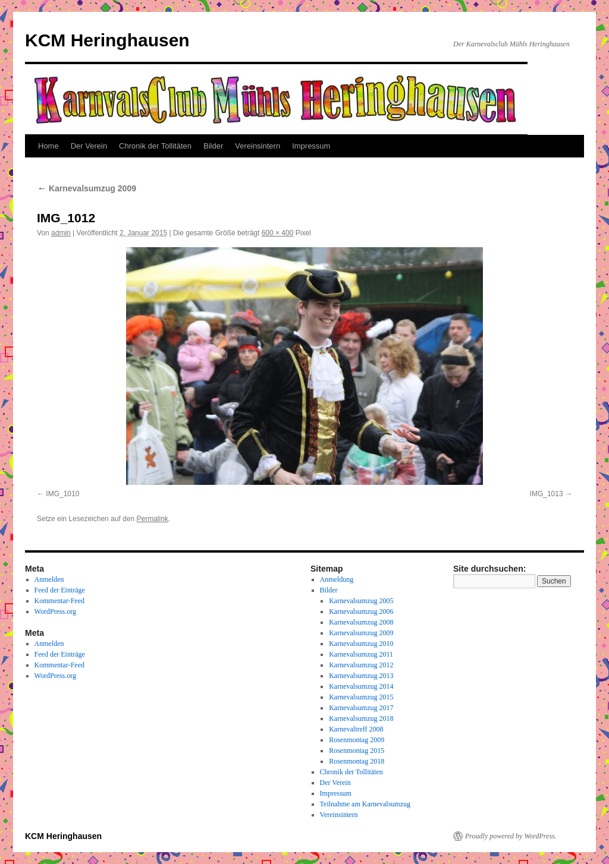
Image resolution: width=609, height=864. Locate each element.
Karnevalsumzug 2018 (361, 718)
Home (48, 145)
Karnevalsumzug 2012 (361, 665)
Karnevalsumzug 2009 (86, 188)
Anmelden (49, 579)
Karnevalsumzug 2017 (361, 708)
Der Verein (89, 145)
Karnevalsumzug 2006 (361, 611)
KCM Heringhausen (107, 40)
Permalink (152, 519)
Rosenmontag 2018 (356, 761)
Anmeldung (337, 579)
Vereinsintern (257, 145)
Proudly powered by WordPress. (511, 836)
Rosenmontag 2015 (356, 750)
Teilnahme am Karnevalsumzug (365, 804)
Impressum (311, 145)
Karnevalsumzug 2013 (361, 675)
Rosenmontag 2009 (356, 740)
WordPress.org (55, 611)
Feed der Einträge (59, 590)
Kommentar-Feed (59, 601)
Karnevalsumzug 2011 (361, 654)
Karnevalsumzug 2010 (361, 643)
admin (61, 233)
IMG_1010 (62, 494)
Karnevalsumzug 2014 (361, 686)
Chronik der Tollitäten (155, 145)
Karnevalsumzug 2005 (361, 601)
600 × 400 (278, 233)
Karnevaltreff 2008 (356, 729)
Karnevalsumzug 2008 (361, 622)
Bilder (213, 145)
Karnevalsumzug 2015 (361, 697)
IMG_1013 (546, 494)
